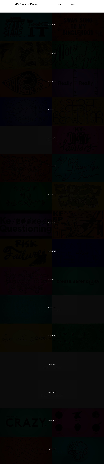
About (59, 4)
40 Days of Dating (27, 4)
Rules (72, 4)
